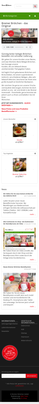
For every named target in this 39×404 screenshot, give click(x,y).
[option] (19, 135)
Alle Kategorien (10, 16)
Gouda (19, 140)
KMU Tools (24, 396)
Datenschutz (25, 326)
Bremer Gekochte (19, 174)
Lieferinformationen (8, 327)
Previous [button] (5, 135)
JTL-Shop (24, 398)
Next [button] (33, 135)
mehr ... (33, 214)
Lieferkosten (19, 386)
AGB (22, 329)
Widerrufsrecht (26, 340)
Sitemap (24, 333)
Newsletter (5, 331)
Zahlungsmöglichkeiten (10, 324)
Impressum (25, 337)
